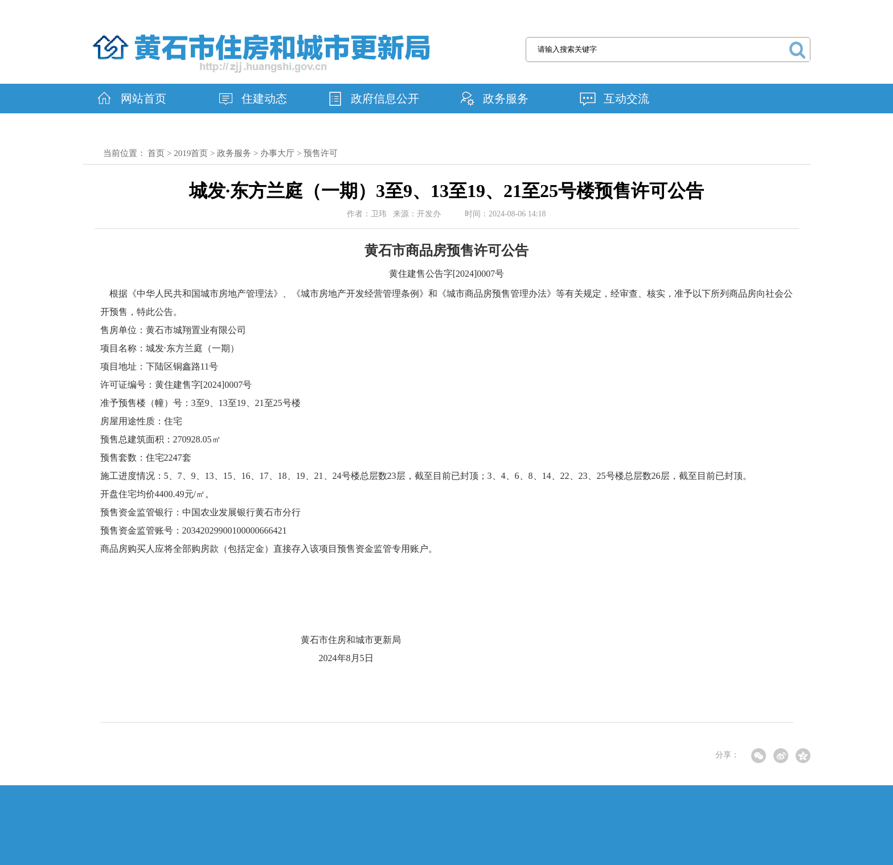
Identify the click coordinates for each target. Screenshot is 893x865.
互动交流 (626, 98)
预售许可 (321, 153)
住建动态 (264, 98)
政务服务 (506, 98)
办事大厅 (277, 153)
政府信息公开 (385, 98)
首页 (156, 153)
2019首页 (191, 153)
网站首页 (143, 98)
